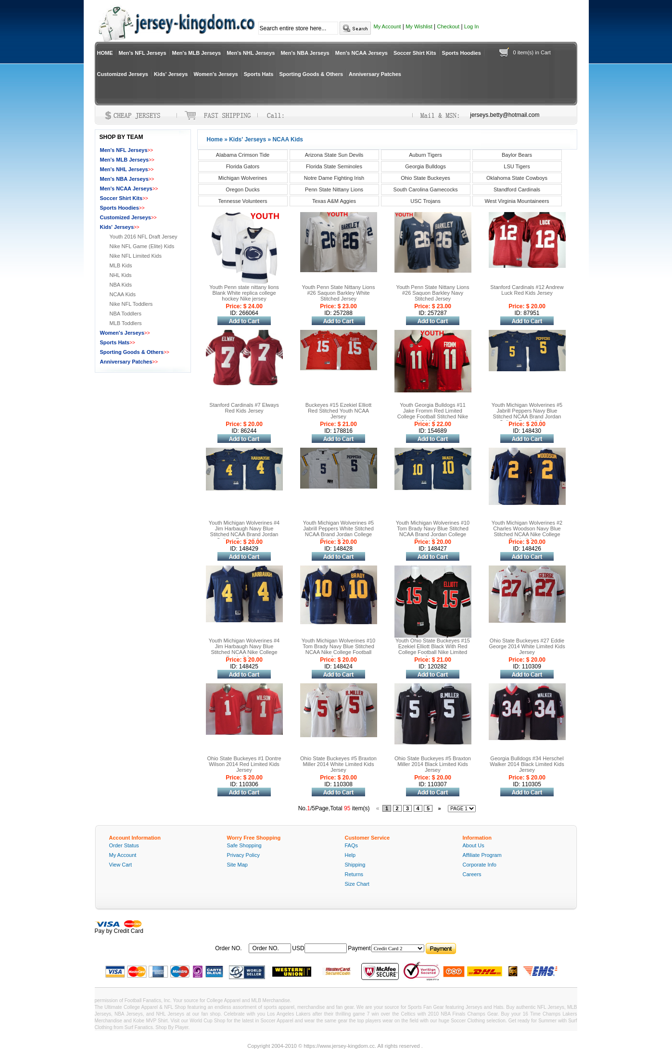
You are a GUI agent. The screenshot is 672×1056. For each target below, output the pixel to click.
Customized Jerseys (122, 74)
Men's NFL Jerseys (142, 53)
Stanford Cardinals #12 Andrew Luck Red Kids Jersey (526, 290)
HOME (105, 53)
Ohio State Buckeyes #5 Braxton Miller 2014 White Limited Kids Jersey (338, 764)
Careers (472, 874)
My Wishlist (419, 26)
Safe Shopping (244, 845)
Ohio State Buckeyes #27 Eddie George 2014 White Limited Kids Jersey (527, 646)
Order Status (124, 845)
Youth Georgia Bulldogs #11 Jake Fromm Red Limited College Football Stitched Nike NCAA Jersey (432, 413)
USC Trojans (425, 201)
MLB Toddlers (126, 323)
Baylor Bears (517, 155)
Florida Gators (243, 166)
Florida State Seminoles (334, 166)
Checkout (448, 26)
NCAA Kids (123, 294)
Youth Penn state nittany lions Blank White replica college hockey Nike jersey (244, 293)
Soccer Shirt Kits (414, 53)
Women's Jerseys (215, 74)
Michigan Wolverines (242, 178)
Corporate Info (479, 864)
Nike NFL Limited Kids (136, 256)
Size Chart (357, 884)
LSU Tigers (517, 166)
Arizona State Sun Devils (334, 155)
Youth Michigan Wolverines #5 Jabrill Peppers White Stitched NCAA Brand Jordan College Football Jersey (338, 531)
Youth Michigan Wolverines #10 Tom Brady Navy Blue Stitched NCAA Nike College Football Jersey (338, 649)
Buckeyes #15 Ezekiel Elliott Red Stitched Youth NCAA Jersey (338, 410)
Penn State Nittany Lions (334, 189)
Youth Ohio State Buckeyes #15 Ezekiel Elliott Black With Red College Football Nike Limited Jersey (432, 649)
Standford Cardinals (517, 189)
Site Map (237, 864)
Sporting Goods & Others (311, 74)
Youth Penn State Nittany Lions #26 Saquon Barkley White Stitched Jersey (338, 293)
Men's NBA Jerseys (304, 53)
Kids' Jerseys (171, 74)
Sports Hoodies (461, 53)
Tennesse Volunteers (242, 201)
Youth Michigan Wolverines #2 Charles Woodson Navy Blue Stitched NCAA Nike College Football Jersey (527, 531)
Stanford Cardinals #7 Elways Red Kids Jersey (244, 408)
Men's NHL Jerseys (251, 53)
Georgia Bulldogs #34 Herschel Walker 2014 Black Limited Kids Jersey (527, 764)
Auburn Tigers (425, 155)
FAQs (351, 845)
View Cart (120, 864)
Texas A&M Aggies (334, 201)
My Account (387, 26)
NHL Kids (121, 275)
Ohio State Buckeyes (425, 178)
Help (350, 855)
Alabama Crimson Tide (242, 155)
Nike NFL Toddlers (131, 304)
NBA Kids (121, 285)
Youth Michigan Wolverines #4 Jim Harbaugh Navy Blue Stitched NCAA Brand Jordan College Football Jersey (244, 531)
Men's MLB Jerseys (196, 53)
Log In (471, 26)
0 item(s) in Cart (532, 52)
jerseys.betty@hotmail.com (504, 115)
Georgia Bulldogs (425, 166)
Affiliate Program (482, 855)
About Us (473, 845)
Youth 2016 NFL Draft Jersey (144, 236)
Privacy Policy (243, 855)
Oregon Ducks (242, 189)
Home (215, 139)
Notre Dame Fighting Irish (334, 178)
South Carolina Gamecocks (425, 189)
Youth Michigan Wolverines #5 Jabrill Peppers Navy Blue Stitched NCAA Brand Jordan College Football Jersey (527, 413)
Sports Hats (259, 74)
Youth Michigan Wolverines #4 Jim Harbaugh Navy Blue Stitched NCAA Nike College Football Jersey (244, 649)
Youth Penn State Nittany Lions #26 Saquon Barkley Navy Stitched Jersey (432, 293)
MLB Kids (121, 265)
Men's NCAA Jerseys (361, 53)
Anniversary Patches (375, 74)
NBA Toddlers (125, 313)
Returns (354, 874)
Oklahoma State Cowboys (516, 178)
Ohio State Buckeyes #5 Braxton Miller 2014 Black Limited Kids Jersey (432, 764)
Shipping (355, 864)
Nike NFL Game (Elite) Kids (142, 246)
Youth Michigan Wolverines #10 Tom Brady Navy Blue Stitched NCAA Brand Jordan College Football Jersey (432, 531)
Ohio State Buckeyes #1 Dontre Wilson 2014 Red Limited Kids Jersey (244, 764)
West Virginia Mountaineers (516, 201)
